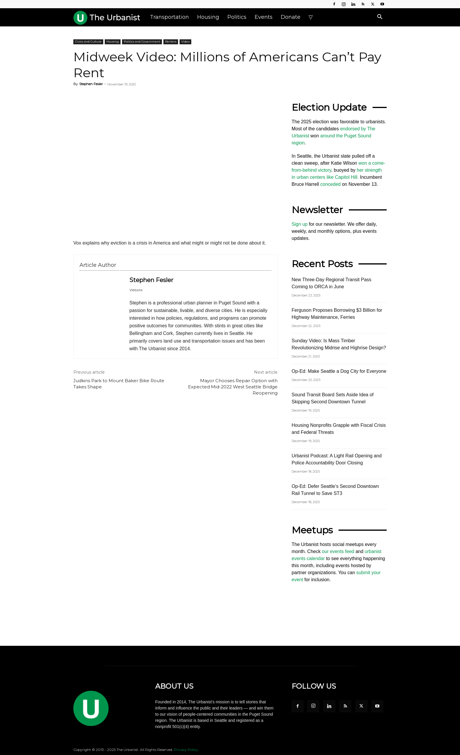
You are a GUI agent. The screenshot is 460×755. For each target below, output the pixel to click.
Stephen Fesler (91, 84)
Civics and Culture (88, 41)
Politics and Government (142, 41)
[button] (380, 17)
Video (185, 41)
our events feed (338, 551)
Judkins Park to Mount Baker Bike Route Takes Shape (118, 384)
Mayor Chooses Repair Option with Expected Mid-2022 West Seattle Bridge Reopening (233, 387)
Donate (290, 17)
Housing (208, 17)
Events (264, 17)
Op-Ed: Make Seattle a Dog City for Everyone (339, 371)
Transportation (169, 17)
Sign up (299, 224)
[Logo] (109, 17)
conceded (330, 184)
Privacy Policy (186, 749)
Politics (236, 17)
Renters (170, 41)
